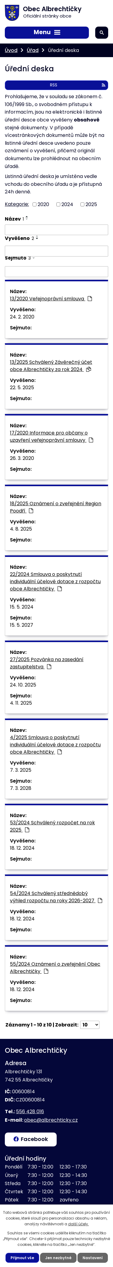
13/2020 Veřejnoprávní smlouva (51, 298)
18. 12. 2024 (22, 848)
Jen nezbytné (58, 1257)
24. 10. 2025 (23, 684)
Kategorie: (17, 204)
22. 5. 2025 (22, 387)
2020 (43, 204)
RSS (77, 85)
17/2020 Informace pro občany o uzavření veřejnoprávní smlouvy (51, 436)
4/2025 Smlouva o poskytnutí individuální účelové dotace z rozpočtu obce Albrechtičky (55, 744)
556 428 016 (30, 1111)
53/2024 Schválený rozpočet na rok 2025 (52, 826)
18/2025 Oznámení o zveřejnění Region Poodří (55, 507)
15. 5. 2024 (21, 606)
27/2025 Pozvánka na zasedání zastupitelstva (46, 663)
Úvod (11, 50)
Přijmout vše (22, 1257)
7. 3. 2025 (20, 770)
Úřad (33, 50)
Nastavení (93, 1257)
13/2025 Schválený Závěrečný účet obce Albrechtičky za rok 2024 (51, 366)
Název (14, 218)
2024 (67, 204)
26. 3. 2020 (22, 458)
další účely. (78, 1224)
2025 (91, 204)
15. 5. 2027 (21, 625)
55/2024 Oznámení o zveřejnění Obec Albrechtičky (55, 968)
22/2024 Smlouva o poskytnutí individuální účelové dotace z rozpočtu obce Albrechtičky (55, 581)
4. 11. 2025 (21, 703)
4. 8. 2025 (21, 528)
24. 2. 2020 (22, 316)
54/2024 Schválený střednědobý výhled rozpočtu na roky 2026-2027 (56, 897)
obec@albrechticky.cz (51, 1120)
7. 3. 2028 (20, 788)
